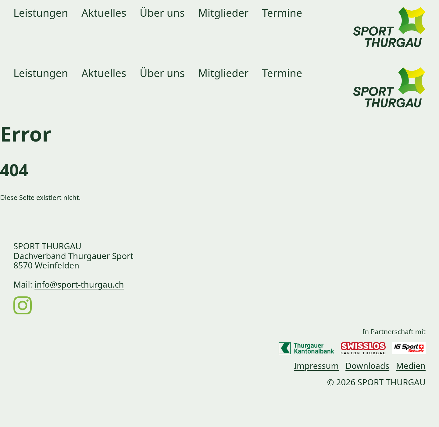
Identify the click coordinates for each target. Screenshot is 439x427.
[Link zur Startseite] (389, 20)
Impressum (316, 365)
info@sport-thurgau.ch (79, 284)
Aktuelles (103, 12)
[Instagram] (22, 304)
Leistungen (40, 12)
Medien (411, 365)
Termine (282, 12)
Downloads (367, 365)
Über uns (162, 12)
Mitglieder (223, 12)
